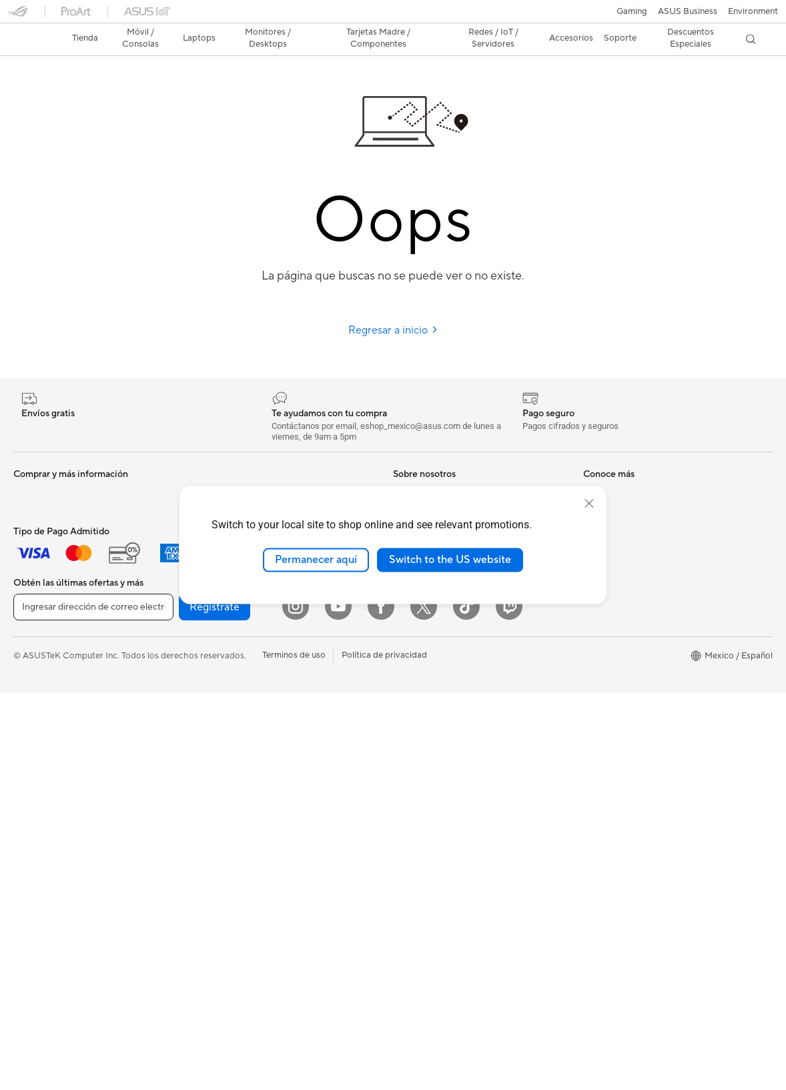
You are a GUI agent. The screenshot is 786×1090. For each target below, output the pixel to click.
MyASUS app (610, 591)
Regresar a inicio (393, 307)
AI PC (404, 691)
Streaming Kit (228, 812)
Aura (402, 892)
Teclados (218, 752)
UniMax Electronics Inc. (439, 611)
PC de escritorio (45, 713)
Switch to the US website (450, 559)
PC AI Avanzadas (426, 711)
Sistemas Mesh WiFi (240, 691)
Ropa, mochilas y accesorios (257, 832)
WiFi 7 (213, 631)
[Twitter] (423, 1003)
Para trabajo (37, 532)
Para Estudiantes (46, 572)
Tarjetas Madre (42, 813)
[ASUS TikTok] (466, 1003)
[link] (393, 16)
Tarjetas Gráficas (233, 471)
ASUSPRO (414, 791)
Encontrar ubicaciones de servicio (649, 491)
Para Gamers (38, 592)
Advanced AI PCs (427, 852)
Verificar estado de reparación (642, 471)
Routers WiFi (226, 671)
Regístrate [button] (214, 1004)
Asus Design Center (431, 771)
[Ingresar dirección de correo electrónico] (93, 1004)
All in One (32, 693)
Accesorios (35, 612)
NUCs (25, 733)
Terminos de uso (294, 1052)
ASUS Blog (415, 811)
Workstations (39, 773)
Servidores (222, 711)
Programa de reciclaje (436, 631)
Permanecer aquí (316, 559)
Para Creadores (44, 552)
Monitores (33, 653)
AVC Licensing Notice (435, 832)
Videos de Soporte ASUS (633, 571)
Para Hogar (36, 512)
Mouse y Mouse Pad (240, 772)
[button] (18, 16)
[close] (589, 503)
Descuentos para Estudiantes (640, 691)
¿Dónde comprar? (428, 731)
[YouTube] (338, 1003)
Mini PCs (30, 753)
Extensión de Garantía (626, 611)
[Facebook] (381, 1003)
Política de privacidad (384, 1052)
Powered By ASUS (429, 751)
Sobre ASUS (417, 471)
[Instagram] (295, 1003)
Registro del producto (627, 511)
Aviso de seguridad (621, 551)
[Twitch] (509, 1003)
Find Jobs (412, 651)
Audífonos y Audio (237, 792)
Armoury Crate (422, 872)
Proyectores (37, 673)
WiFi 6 (213, 651)
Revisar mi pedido (618, 671)
